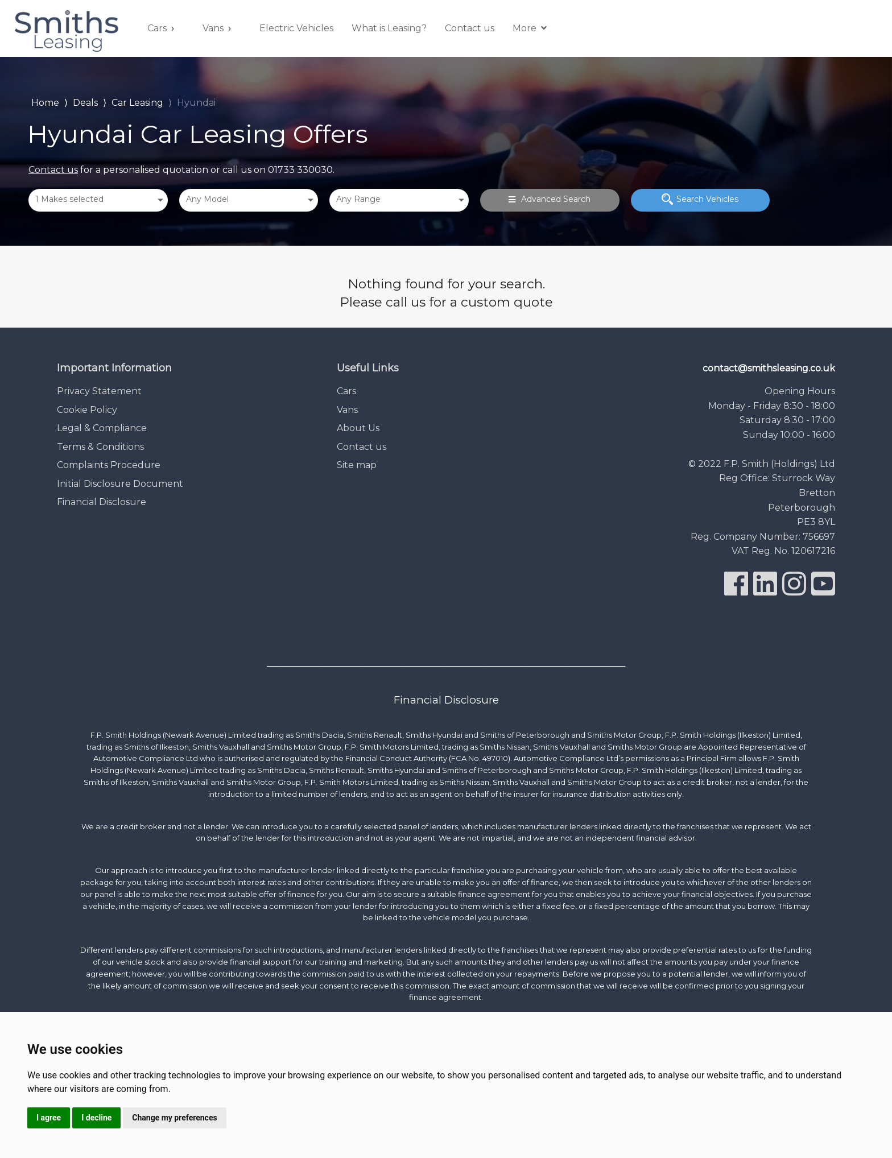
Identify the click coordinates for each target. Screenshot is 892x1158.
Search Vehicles (700, 199)
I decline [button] (96, 1117)
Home (45, 101)
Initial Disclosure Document (120, 483)
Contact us (469, 28)
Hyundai (196, 102)
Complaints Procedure (108, 465)
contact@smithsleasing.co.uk (769, 368)
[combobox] (98, 200)
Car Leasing (137, 102)
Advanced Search (549, 199)
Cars (157, 28)
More (530, 28)
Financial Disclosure (101, 502)
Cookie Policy (87, 409)
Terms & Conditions (100, 446)
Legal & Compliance (102, 428)
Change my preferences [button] (174, 1117)
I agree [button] (48, 1117)
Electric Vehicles (296, 28)
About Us (358, 428)
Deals (85, 102)
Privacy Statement (99, 391)
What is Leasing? (389, 28)
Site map (357, 465)
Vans (213, 28)
